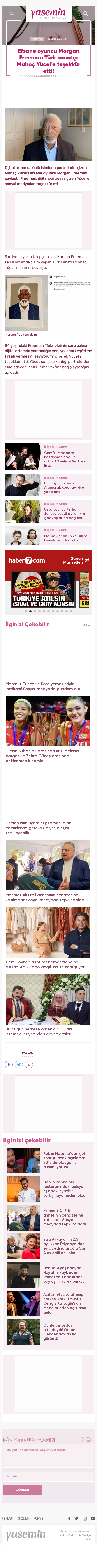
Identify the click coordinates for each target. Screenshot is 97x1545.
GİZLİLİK (23, 1518)
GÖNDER (22, 1490)
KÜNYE (38, 1518)
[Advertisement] (49, 409)
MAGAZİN (37, 39)
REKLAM (8, 1518)
